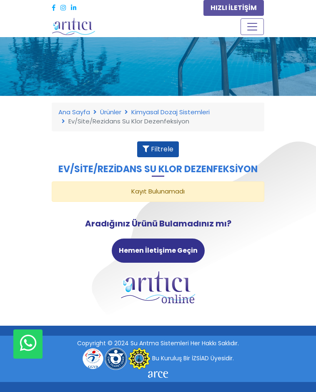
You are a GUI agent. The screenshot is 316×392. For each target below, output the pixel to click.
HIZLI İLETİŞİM (234, 8)
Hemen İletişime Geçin (158, 250)
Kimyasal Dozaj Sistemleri (170, 112)
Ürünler (110, 112)
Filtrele (158, 149)
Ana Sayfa (74, 112)
